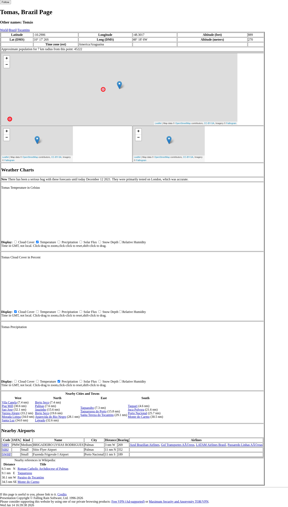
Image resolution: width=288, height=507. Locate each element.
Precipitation (70, 242)
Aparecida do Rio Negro (50, 416)
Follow (5, 2)
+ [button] (6, 59)
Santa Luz (8, 420)
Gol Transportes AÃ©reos (177, 444)
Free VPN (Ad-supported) (128, 501)
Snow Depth (110, 242)
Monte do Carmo (139, 416)
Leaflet (158, 123)
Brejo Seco (42, 402)
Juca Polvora (136, 409)
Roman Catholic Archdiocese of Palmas (43, 468)
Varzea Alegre (11, 413)
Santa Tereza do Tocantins (97, 415)
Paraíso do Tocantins (31, 477)
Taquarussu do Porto (93, 411)
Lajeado (40, 420)
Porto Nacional (137, 413)
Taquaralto (87, 407)
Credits (62, 494)
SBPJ (5, 444)
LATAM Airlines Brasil (211, 444)
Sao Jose (7, 409)
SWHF (6, 454)
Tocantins (24, 30)
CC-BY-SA (209, 123)
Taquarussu (25, 473)
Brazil (13, 30)
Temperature (48, 242)
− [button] (6, 65)
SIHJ (5, 449)
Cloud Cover (26, 242)
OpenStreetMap (183, 123)
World (4, 30)
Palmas (39, 406)
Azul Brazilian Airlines (144, 444)
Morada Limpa (11, 416)
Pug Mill (7, 406)
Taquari (133, 406)
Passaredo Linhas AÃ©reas (245, 444)
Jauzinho (40, 409)
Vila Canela (9, 402)
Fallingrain (231, 123)
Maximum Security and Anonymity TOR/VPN (179, 501)
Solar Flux (90, 242)
